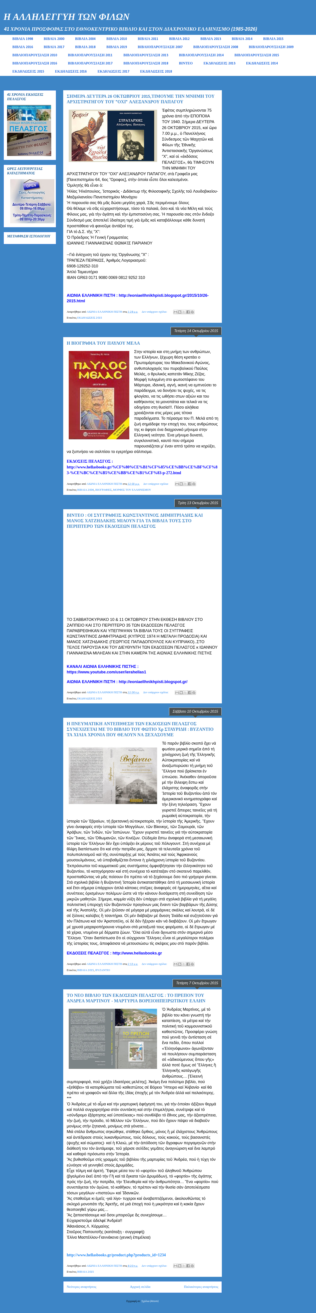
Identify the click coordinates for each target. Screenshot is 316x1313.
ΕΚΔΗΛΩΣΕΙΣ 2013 (219, 63)
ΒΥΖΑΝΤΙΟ (102, 970)
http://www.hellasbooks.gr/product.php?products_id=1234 (116, 1255)
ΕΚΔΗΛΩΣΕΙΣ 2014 (262, 63)
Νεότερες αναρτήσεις (81, 1287)
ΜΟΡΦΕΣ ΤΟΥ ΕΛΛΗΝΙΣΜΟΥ (132, 489)
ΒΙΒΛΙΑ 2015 (273, 39)
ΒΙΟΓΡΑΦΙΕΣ (103, 489)
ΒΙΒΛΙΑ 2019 (116, 47)
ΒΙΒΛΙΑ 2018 (85, 47)
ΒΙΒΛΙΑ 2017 (54, 47)
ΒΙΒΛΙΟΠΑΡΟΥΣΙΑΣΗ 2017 (90, 63)
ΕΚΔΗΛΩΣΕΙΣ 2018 (156, 71)
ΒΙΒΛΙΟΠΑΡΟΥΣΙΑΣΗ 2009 (271, 47)
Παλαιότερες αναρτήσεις (201, 1287)
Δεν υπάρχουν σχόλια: (155, 311)
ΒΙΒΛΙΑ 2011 (148, 39)
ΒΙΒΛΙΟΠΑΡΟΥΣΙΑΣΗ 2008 (215, 47)
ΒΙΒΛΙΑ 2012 (179, 39)
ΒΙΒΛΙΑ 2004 (85, 39)
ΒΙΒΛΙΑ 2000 (54, 39)
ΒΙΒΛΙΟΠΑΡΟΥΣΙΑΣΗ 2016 (34, 63)
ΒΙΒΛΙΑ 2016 (22, 47)
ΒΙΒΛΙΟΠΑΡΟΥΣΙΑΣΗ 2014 (201, 55)
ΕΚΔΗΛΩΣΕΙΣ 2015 (28, 71)
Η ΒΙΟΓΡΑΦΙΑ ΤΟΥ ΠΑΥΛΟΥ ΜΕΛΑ (103, 343)
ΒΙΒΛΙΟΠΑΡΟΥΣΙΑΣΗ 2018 (145, 63)
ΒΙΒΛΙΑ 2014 (242, 39)
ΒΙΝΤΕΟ (186, 63)
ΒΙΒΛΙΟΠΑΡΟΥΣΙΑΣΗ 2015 (256, 55)
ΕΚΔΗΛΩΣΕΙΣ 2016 (71, 71)
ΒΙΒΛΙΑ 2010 (116, 39)
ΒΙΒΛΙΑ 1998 (22, 39)
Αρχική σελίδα (140, 1287)
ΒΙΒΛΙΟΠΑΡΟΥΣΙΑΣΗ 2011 (90, 55)
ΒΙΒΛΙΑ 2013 (210, 39)
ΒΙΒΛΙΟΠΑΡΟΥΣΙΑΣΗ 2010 (34, 55)
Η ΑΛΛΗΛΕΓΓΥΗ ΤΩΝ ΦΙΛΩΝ (66, 17)
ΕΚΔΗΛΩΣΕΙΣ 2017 (113, 71)
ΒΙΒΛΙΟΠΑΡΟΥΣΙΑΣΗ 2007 (160, 47)
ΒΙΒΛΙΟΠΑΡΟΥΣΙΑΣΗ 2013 (145, 55)
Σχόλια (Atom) (150, 1301)
